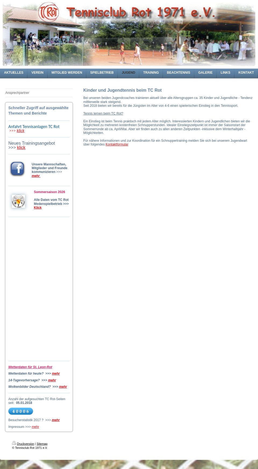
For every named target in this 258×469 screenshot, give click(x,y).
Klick (38, 207)
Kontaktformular (117, 144)
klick (20, 130)
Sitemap (42, 443)
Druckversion (23, 443)
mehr (56, 373)
